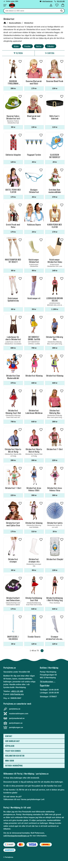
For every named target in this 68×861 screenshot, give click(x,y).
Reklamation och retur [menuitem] (14, 755)
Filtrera (19, 53)
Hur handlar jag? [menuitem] (12, 741)
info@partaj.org (47, 1)
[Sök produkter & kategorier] (31, 11)
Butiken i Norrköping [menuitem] (14, 765)
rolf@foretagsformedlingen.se (16, 836)
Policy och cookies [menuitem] (13, 751)
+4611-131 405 (17, 691)
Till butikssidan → (47, 682)
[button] (5, 5)
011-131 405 (61, 1)
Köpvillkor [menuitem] (9, 746)
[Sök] (61, 11)
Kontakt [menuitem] (8, 736)
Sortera (50, 53)
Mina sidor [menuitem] (9, 760)
